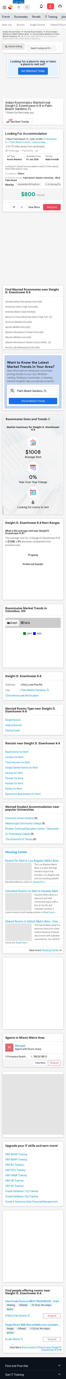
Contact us (21, 1344)
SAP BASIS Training (16, 1063)
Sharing (11, 1192)
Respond (52, 207)
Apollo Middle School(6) (17, 257)
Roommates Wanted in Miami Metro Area (30, 33)
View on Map (39, 142)
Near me (7, 25)
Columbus (19, 2)
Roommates (21, 17)
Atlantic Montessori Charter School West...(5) (28, 273)
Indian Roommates (11, 32)
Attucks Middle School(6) (18, 268)
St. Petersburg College (19, 764)
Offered (23, 1192)
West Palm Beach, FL (18, 1202)
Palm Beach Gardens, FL (35, 620)
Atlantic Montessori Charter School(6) (24, 263)
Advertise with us (31, 1347)
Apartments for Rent (17, 682)
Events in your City (15, 1278)
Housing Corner (16, 783)
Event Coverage (14, 1283)
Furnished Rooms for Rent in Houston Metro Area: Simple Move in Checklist (33, 821)
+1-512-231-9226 (37, 1302)
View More (34, 207)
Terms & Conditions (42, 1344)
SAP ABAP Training (16, 1068)
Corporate (33, 1291)
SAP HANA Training (16, 1084)
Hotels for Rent (13, 719)
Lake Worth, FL (15, 1226)
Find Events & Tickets (33, 1270)
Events (6, 17)
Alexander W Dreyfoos (29, 184)
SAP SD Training (14, 1094)
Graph (12, 553)
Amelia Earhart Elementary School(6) (23, 232)
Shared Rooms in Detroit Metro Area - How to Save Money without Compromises (33, 852)
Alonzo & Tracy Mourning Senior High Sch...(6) (28, 247)
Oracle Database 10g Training (21, 1105)
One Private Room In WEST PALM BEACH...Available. (34, 1188)
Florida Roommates (33, 32)
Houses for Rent (14, 709)
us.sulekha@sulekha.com (21, 1310)
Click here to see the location (22, 626)
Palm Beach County (20, 142)
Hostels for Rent (14, 714)
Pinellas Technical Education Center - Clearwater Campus (33, 759)
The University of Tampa (20, 770)
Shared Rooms (13, 656)
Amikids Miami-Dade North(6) (20, 242)
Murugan (20, 954)
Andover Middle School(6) (18, 252)
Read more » (39, 813)
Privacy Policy (11, 1347)
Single (10, 1215)
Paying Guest (12, 661)
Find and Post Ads (33, 1253)
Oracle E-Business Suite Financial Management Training (33, 1110)
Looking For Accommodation (26, 133)
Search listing (13, 46)
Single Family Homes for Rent (21, 698)
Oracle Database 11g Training (21, 1100)
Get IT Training (33, 1262)
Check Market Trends (33, 331)
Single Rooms (37, 25)
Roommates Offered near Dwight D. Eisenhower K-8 (42, 1235)
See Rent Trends (18, 121)
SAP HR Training (14, 1089)
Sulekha (10, 7)
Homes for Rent (14, 703)
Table (25, 553)
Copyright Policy (53, 1347)
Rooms (21, 25)
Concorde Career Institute (21, 749)
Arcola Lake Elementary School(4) (22, 278)
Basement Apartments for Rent (23, 724)
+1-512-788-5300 (16, 1302)
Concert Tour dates (43, 1278)
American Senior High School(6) (21, 237)
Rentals (36, 17)
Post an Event (40, 1283)
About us (7, 1344)
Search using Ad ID (41, 48)
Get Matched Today (33, 71)
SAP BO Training (14, 1073)
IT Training (51, 17)
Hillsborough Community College (25, 754)
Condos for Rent (14, 688)
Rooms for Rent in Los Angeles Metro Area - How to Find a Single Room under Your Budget (33, 791)
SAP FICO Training (15, 1079)
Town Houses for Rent (17, 693)
